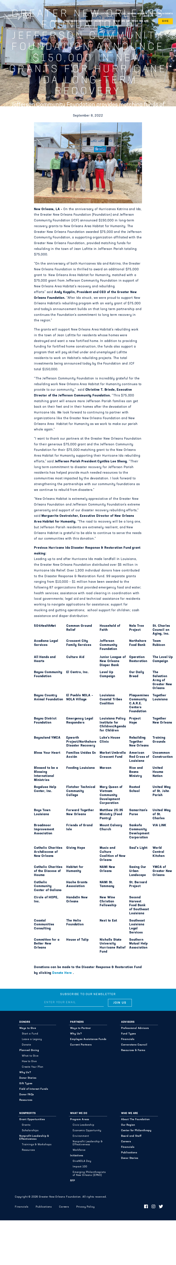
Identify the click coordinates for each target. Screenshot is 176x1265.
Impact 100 (80, 1166)
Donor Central (100, 14)
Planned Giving (29, 1050)
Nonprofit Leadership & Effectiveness (34, 1137)
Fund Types (128, 1034)
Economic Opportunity (87, 1130)
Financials (128, 1039)
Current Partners (81, 1045)
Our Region (128, 1125)
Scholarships (30, 1130)
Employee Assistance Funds (88, 1039)
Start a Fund (30, 1034)
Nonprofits (103, 21)
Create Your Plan (32, 1067)
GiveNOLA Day (82, 1161)
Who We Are (140, 21)
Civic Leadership (83, 1125)
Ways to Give (27, 1028)
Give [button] (165, 21)
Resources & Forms (133, 1050)
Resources (26, 1100)
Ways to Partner (80, 1028)
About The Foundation (135, 1119)
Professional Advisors (135, 1028)
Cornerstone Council (134, 1045)
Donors (56, 21)
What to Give (30, 1056)
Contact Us (119, 14)
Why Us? (25, 1072)
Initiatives (76, 1155)
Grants (26, 1125)
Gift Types (26, 1083)
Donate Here (62, 973)
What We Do (121, 21)
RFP (72, 1181)
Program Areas (79, 1119)
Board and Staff (131, 1136)
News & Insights (137, 14)
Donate (26, 1045)
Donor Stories (28, 1078)
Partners (70, 21)
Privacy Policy (85, 1207)
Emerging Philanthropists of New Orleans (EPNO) (89, 1174)
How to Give (29, 1061)
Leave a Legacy (32, 1039)
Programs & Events (161, 14)
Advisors (85, 21)
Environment (81, 1136)
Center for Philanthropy (136, 1130)
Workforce (79, 1150)
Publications (129, 1152)
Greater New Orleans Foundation (17, 12)
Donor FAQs (26, 1094)
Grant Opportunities (32, 1119)
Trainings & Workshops (37, 1144)
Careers (126, 1141)
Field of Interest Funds (33, 1089)
